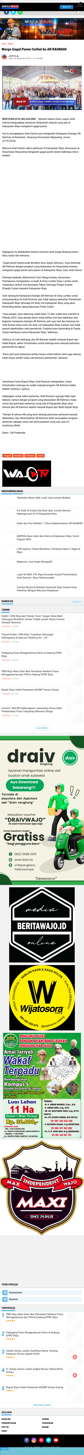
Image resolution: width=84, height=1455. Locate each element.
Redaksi (37, 1447)
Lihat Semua (42, 728)
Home (4, 44)
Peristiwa (30, 455)
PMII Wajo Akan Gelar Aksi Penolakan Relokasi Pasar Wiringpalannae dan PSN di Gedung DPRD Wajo (30, 673)
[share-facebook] (6, 12)
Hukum (45, 1419)
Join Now (28, 1447)
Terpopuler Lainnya (42, 1405)
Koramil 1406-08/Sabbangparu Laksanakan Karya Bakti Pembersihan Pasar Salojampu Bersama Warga (32, 710)
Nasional (13, 1299)
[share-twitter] (13, 12)
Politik (40, 455)
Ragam (45, 1427)
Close (4, 1449)
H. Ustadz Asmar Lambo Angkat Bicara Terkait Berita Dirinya (34, 1371)
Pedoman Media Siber (51, 1447)
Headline (18, 455)
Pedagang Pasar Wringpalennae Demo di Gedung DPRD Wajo (32, 654)
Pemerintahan (9, 1423)
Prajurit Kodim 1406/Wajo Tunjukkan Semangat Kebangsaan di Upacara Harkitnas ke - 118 (27, 636)
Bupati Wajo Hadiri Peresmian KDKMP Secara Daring (30, 689)
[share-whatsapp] (20, 12)
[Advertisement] (42, 1258)
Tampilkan (76, 602)
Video (4, 1431)
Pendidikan (47, 1423)
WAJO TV (66, 7)
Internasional (15, 1292)
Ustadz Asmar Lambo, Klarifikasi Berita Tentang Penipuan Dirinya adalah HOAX (32, 1352)
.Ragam (10, 44)
